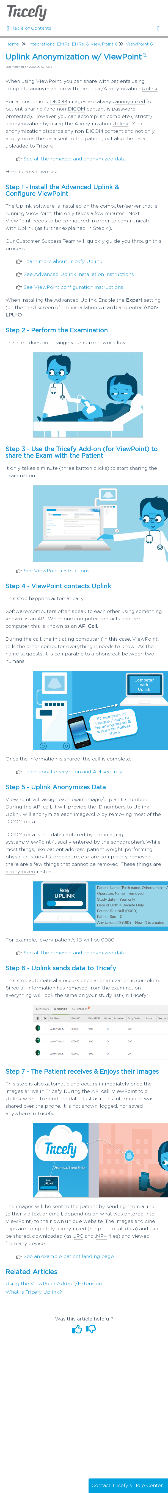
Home (12, 44)
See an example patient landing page (68, 1256)
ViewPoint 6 (139, 44)
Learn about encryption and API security (72, 772)
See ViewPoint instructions (56, 571)
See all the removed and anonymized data (74, 159)
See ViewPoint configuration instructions (73, 287)
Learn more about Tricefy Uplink (62, 261)
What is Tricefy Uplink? (33, 1292)
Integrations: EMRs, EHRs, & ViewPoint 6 (73, 44)
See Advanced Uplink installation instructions (78, 274)
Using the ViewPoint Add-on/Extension (53, 1283)
